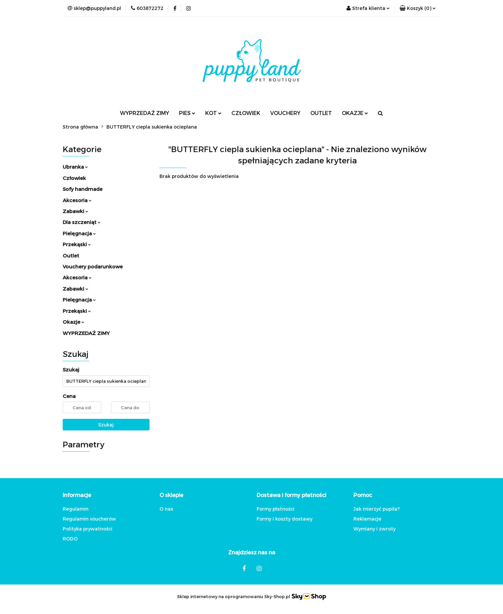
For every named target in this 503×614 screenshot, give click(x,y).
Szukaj (106, 424)
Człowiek (74, 178)
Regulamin (76, 509)
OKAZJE (355, 113)
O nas (166, 509)
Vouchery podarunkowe (93, 266)
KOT (213, 113)
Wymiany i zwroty (374, 528)
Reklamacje (367, 519)
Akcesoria (77, 200)
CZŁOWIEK (245, 113)
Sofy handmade (82, 189)
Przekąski (77, 244)
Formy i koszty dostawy (284, 519)
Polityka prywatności (87, 528)
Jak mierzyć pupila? (376, 509)
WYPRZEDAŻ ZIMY (144, 113)
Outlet (71, 255)
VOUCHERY (285, 113)
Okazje (73, 322)
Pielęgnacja (79, 233)
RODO (70, 538)
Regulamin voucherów (89, 519)
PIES (187, 113)
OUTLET (321, 113)
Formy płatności (275, 509)
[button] (418, 8)
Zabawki (75, 211)
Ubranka (75, 167)
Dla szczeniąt (81, 222)
